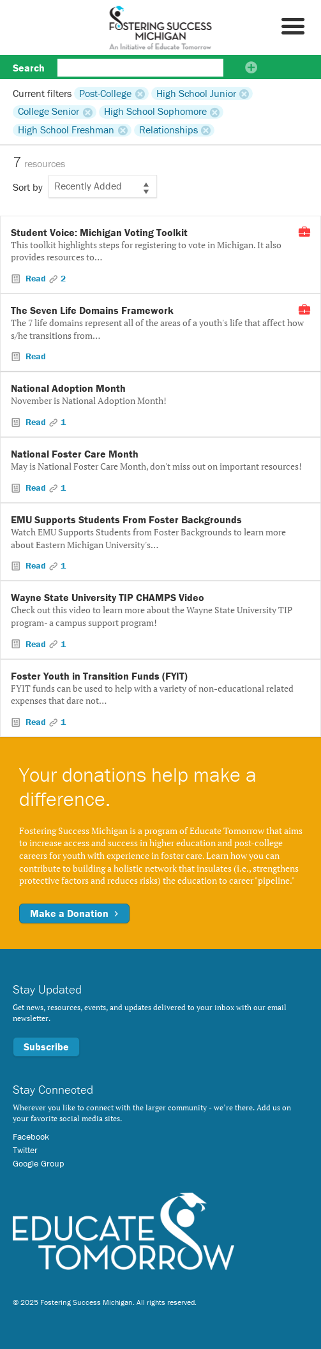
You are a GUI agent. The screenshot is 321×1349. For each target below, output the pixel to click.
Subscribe (46, 1046)
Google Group (38, 1163)
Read (36, 278)
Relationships (168, 130)
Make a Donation (74, 913)
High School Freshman (66, 130)
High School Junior (196, 93)
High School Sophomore (155, 111)
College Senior (48, 111)
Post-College (105, 93)
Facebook (31, 1136)
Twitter (25, 1150)
